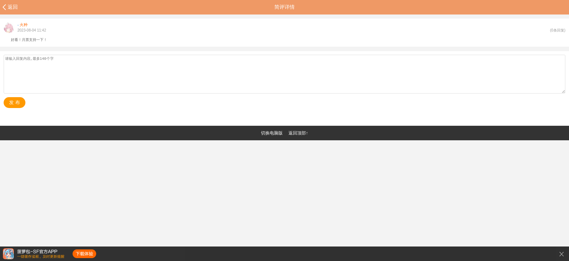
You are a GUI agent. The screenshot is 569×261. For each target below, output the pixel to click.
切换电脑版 (272, 133)
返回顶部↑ (298, 133)
